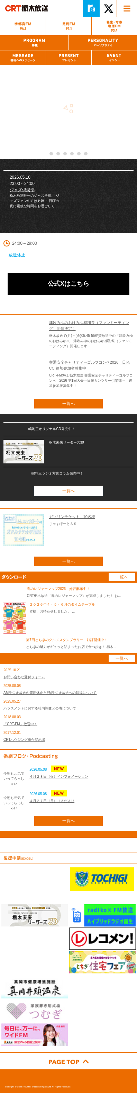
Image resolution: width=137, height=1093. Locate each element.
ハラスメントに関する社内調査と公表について (39, 708)
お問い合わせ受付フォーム (24, 677)
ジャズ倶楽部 (22, 189)
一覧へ (68, 403)
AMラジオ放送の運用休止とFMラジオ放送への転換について (50, 693)
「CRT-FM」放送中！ (20, 724)
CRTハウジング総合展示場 (24, 740)
